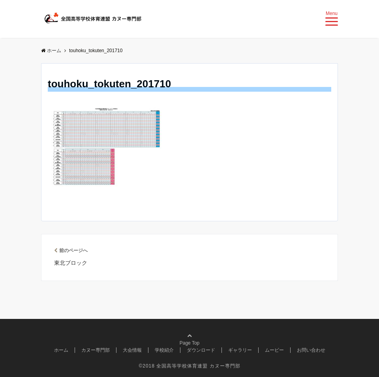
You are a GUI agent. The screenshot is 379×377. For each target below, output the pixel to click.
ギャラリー (240, 350)
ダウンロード (201, 350)
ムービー (274, 350)
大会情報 (132, 350)
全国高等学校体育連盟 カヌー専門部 (198, 366)
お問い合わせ (311, 350)
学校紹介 (164, 350)
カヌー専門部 (95, 350)
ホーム (61, 350)
